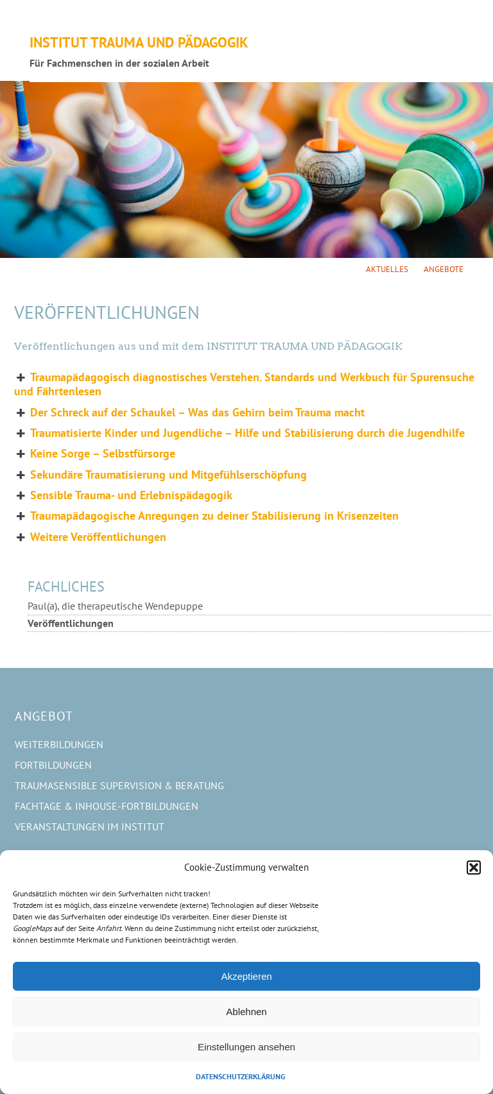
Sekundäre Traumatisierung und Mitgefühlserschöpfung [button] (160, 475)
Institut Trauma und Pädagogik (139, 42)
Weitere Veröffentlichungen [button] (90, 537)
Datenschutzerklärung (240, 1076)
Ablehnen (246, 1011)
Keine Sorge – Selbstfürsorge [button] (94, 454)
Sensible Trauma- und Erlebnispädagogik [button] (123, 495)
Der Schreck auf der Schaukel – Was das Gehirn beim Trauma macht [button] (189, 413)
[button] (473, 867)
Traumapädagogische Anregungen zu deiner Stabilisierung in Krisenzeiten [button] (206, 516)
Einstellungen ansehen (246, 1046)
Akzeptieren (246, 976)
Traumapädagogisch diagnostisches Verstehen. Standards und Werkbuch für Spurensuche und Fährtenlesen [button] (244, 384)
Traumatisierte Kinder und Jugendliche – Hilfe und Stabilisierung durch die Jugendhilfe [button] (239, 433)
